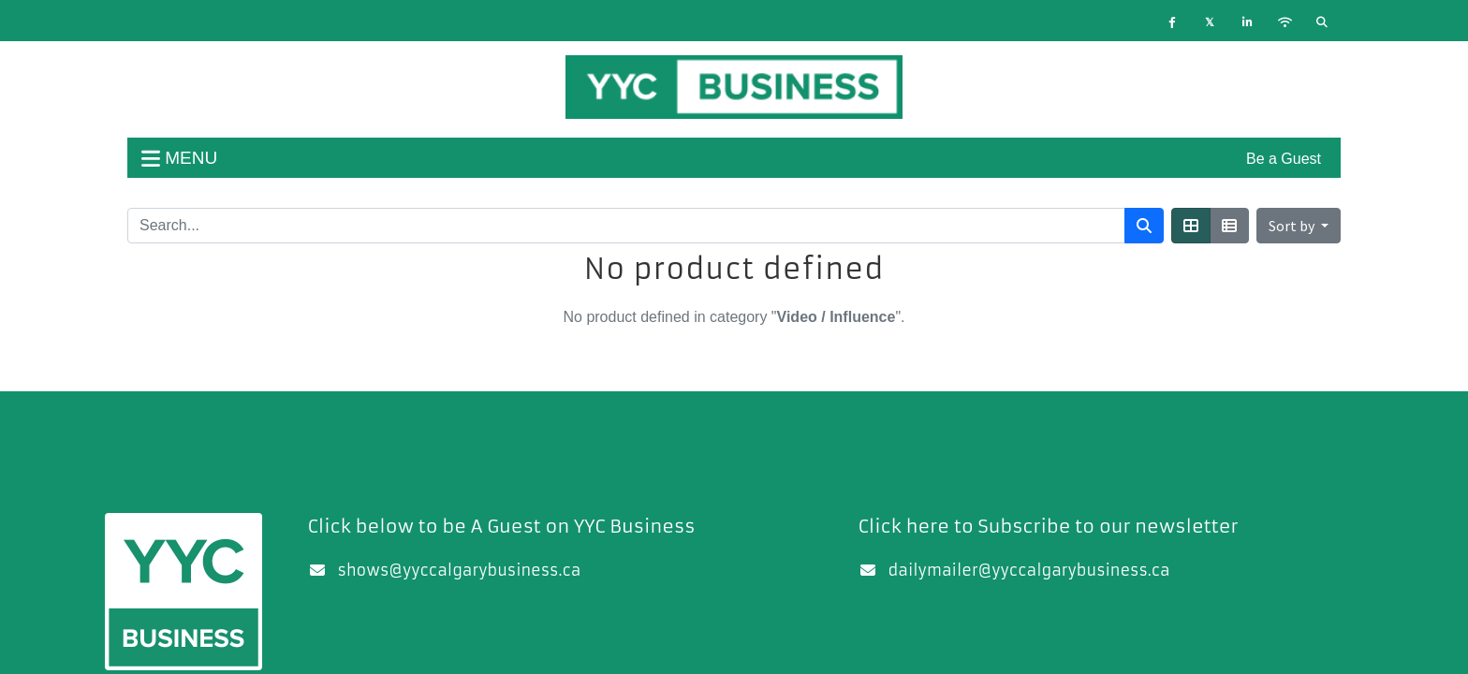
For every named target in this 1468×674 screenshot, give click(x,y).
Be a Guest (1283, 159)
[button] (1298, 225)
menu (179, 158)
